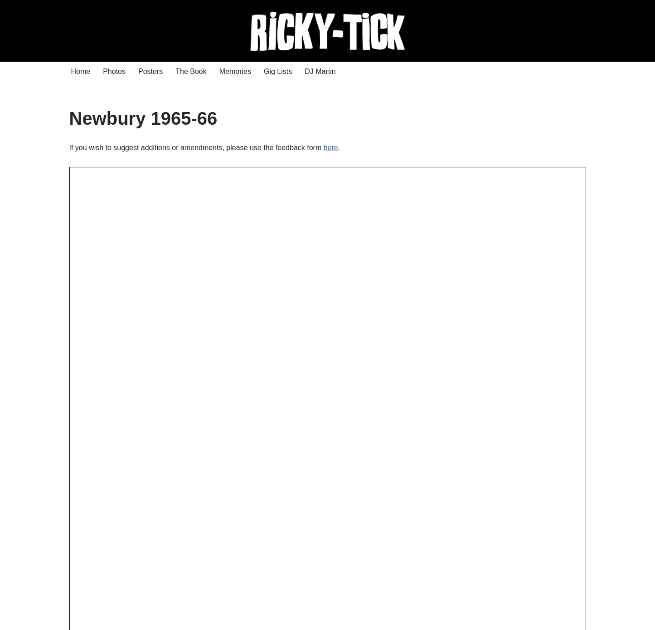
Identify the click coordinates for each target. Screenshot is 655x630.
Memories (235, 71)
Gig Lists (278, 71)
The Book (190, 71)
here (331, 147)
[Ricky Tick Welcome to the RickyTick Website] (327, 31)
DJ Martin (320, 71)
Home (81, 71)
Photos (114, 71)
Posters (150, 71)
